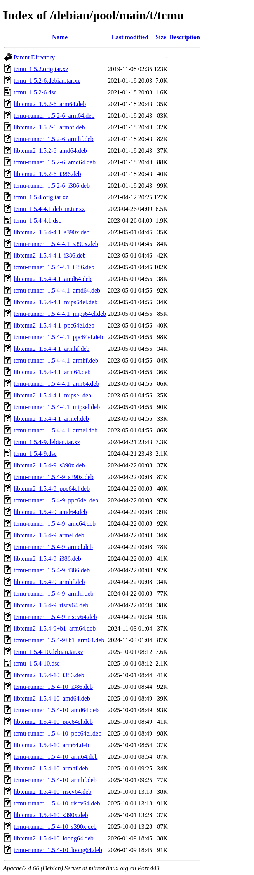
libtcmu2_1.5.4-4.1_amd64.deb (53, 278)
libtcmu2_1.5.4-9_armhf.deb (49, 582)
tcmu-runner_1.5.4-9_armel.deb (53, 547)
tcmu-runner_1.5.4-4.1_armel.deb (55, 430)
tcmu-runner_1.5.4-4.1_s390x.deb (56, 244)
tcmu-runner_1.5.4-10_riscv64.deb (57, 803)
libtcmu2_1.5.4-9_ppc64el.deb (52, 488)
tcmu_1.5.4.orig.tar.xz (41, 197)
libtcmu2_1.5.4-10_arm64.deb (51, 745)
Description (184, 37)
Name (60, 37)
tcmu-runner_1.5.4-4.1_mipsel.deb (57, 407)
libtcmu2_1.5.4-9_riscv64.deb (51, 605)
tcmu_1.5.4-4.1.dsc (37, 220)
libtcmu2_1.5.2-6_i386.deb (47, 174)
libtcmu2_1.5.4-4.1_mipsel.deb (52, 395)
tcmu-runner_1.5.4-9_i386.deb (52, 570)
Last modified (129, 37)
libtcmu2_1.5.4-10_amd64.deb (52, 698)
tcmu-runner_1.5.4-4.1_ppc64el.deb (58, 337)
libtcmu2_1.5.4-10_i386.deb (49, 675)
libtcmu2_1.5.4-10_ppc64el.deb (53, 721)
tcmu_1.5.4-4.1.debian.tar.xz (49, 209)
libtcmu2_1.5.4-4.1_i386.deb (50, 255)
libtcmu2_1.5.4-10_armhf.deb (51, 768)
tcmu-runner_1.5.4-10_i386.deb (53, 686)
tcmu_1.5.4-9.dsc (35, 453)
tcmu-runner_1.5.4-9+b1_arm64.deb (59, 640)
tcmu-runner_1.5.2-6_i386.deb (52, 185)
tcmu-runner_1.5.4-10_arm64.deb (55, 756)
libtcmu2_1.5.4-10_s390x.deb (51, 815)
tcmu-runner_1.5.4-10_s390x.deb (55, 826)
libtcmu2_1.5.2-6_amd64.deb (50, 150)
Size (160, 37)
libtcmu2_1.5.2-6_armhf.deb (49, 127)
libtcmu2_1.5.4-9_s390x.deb (49, 465)
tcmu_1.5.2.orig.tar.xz (41, 69)
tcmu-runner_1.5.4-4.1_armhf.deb (56, 360)
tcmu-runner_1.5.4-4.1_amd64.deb (57, 290)
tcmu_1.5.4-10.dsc (37, 663)
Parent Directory (34, 57)
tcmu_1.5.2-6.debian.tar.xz (47, 80)
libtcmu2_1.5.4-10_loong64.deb (54, 838)
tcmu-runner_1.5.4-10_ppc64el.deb (57, 733)
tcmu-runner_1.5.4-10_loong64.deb (58, 850)
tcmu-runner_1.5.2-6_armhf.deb (54, 139)
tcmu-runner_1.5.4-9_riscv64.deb (55, 617)
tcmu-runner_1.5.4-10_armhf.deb (55, 780)
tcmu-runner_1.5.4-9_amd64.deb (55, 523)
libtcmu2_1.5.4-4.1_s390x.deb (52, 232)
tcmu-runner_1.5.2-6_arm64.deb (54, 115)
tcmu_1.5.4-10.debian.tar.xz (48, 651)
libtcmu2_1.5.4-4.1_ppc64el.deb (54, 325)
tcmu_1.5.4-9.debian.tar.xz (47, 442)
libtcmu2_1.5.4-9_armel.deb (49, 535)
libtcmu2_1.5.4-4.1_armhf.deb (52, 348)
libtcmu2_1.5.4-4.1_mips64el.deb (55, 302)
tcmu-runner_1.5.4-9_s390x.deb (54, 477)
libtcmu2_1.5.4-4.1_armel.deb (51, 418)
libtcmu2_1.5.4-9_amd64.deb (50, 512)
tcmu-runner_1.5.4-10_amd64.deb (56, 710)
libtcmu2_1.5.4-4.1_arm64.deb (52, 372)
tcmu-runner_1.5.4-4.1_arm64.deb (56, 383)
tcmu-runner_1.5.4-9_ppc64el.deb (56, 500)
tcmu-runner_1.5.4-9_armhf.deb (54, 593)
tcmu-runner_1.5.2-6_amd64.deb (55, 162)
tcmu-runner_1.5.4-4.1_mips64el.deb (60, 313)
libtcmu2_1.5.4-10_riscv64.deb (52, 791)
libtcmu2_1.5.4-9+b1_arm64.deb (55, 628)
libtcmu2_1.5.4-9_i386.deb (47, 558)
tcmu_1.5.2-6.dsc (35, 92)
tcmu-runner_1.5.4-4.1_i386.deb (54, 267)
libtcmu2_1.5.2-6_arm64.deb (50, 104)
